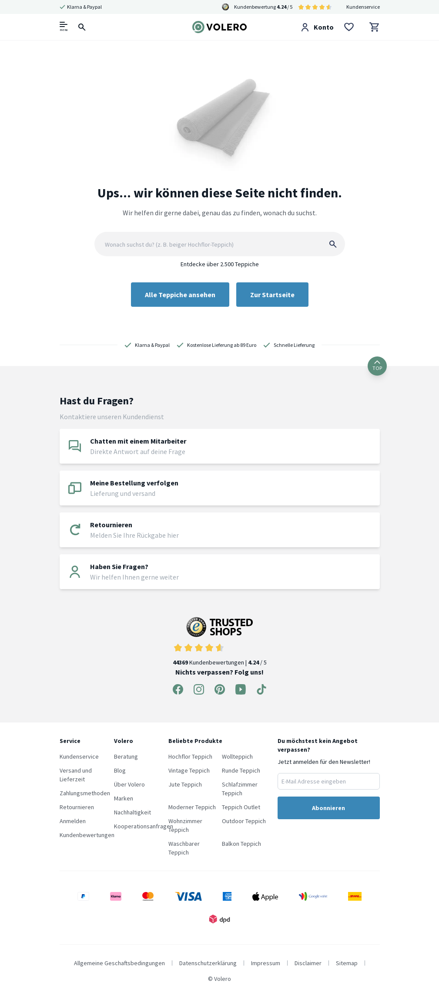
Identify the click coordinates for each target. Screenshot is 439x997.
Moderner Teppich (192, 807)
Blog (120, 770)
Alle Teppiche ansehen (180, 294)
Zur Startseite (272, 294)
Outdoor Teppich (244, 821)
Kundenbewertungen (87, 835)
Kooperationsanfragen (143, 826)
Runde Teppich (241, 770)
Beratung (126, 756)
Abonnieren (328, 808)
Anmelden (73, 821)
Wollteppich (237, 756)
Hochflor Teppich (190, 756)
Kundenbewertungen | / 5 (220, 641)
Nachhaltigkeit (132, 812)
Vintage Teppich (189, 770)
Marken (123, 798)
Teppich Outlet (241, 807)
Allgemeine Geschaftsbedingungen (119, 963)
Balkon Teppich (241, 844)
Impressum (265, 963)
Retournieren (77, 807)
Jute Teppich (185, 784)
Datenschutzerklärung (208, 963)
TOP (377, 365)
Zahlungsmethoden (85, 793)
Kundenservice (363, 6)
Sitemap (347, 963)
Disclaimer (308, 963)
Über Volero (129, 784)
